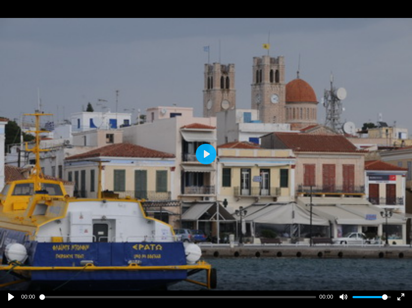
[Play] (11, 297)
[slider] (177, 297)
